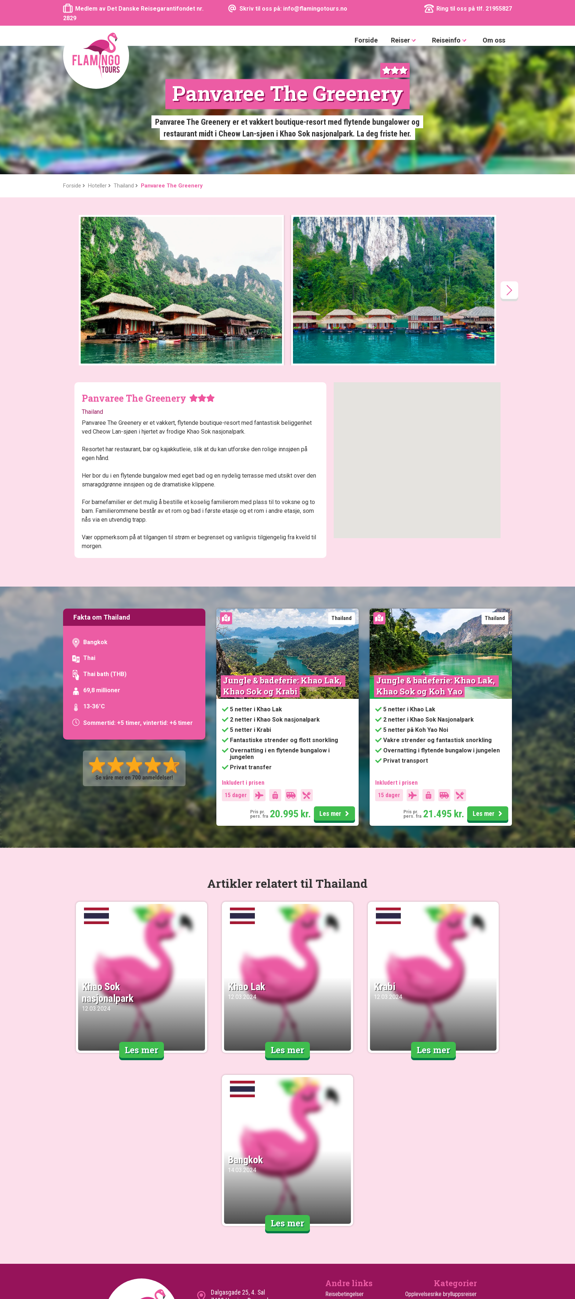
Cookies (334, 1183)
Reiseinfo (450, 40)
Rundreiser (464, 1236)
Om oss (494, 40)
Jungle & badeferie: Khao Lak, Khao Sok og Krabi (283, 557)
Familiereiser (462, 1183)
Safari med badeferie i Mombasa (439, 1227)
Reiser (405, 40)
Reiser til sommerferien (450, 1192)
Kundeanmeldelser (346, 1174)
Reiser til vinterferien (453, 1200)
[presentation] (509, 162)
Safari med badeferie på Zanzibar (438, 1209)
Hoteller (334, 1227)
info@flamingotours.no (240, 1187)
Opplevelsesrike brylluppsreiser (441, 1165)
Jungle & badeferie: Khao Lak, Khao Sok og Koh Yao (436, 557)
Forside (366, 40)
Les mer (335, 685)
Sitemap (334, 1192)
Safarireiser (463, 1218)
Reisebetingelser (344, 1165)
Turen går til (338, 1209)
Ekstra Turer (339, 1218)
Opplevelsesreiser (456, 1174)
